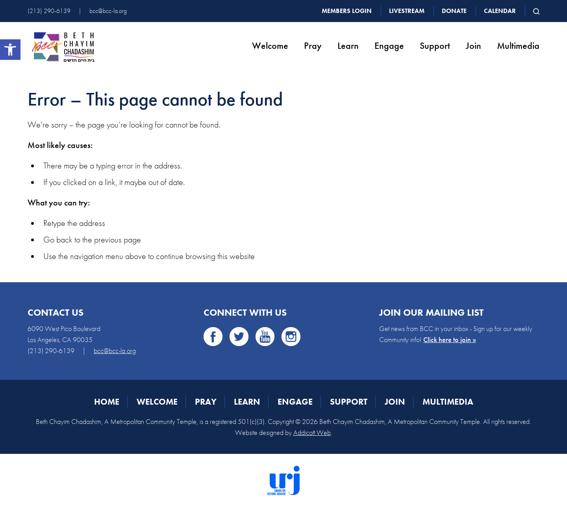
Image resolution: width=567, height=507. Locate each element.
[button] (10, 49)
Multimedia (518, 45)
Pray (313, 45)
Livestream (406, 11)
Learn (348, 45)
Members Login (347, 11)
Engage (389, 45)
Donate (454, 11)
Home (106, 401)
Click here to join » (449, 339)
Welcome (270, 45)
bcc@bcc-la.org (108, 11)
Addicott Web (312, 432)
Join (473, 45)
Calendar (500, 11)
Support (435, 45)
